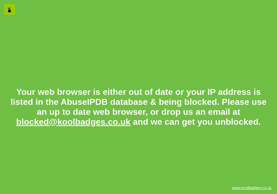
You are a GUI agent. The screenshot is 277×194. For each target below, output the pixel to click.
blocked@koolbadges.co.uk (73, 122)
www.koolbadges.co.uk (252, 188)
